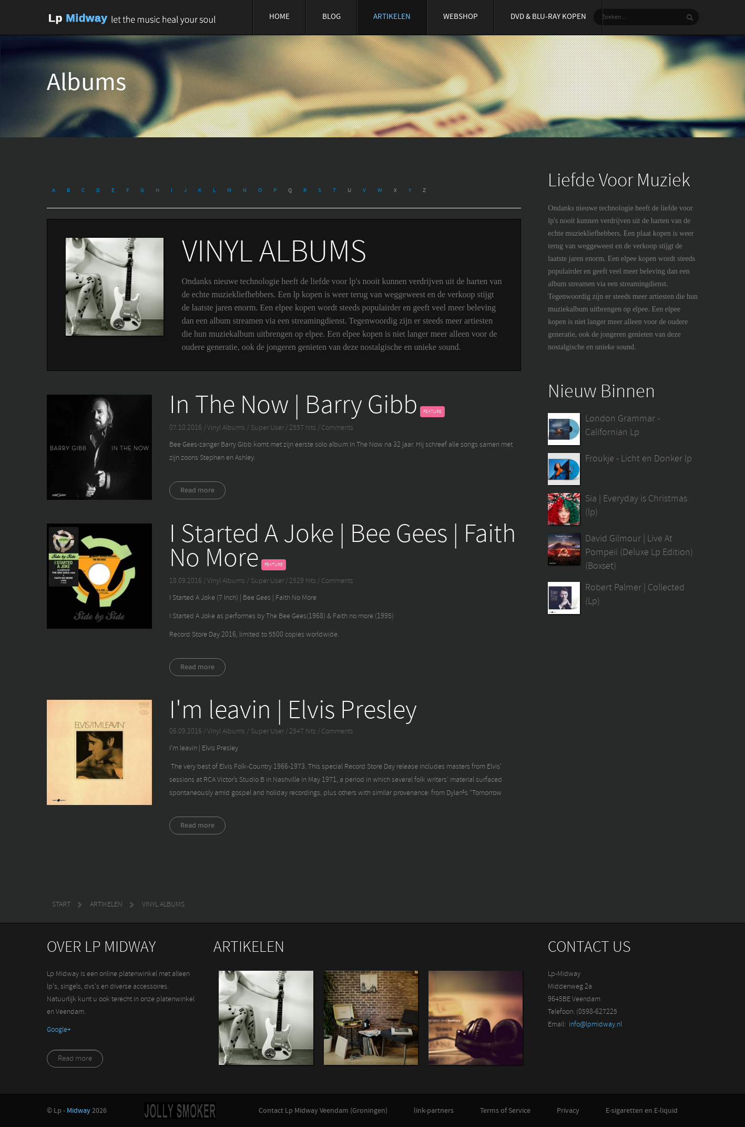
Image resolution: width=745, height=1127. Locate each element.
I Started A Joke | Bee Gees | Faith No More (342, 547)
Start (61, 905)
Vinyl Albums (226, 428)
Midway (78, 1111)
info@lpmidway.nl (595, 1025)
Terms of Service (505, 1111)
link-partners (434, 1111)
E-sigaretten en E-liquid (642, 1111)
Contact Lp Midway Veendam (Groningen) (323, 1111)
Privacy (568, 1111)
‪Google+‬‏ (59, 1030)
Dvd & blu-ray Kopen (548, 17)
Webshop (460, 17)
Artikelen (392, 17)
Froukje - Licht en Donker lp (638, 459)
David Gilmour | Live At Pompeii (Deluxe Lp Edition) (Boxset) (639, 552)
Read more (197, 491)
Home (279, 17)
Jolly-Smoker (180, 1110)
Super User (268, 428)
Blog (331, 17)
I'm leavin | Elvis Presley (293, 711)
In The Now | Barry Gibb (293, 406)
